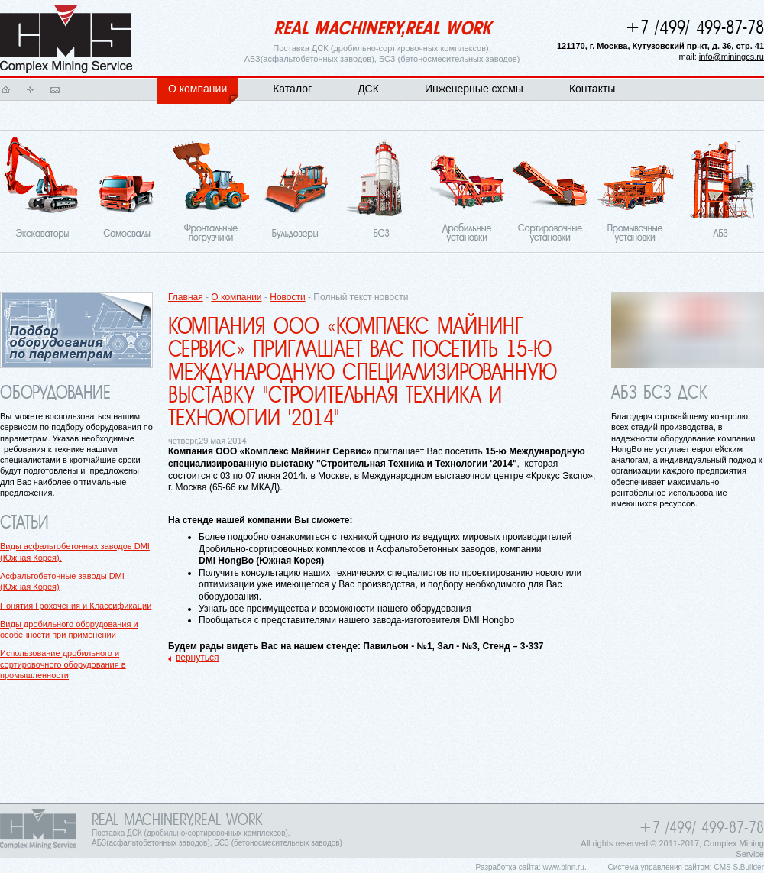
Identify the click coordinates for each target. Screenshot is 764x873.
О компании (236, 297)
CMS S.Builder (739, 867)
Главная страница (66, 39)
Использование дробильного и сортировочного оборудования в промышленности (63, 664)
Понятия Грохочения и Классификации (75, 605)
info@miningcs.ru (731, 56)
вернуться (197, 657)
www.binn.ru (563, 867)
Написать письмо (55, 89)
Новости (287, 297)
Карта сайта (30, 89)
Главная (6, 89)
